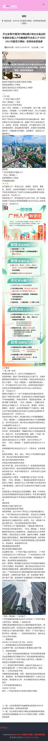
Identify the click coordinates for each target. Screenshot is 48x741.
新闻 (24, 23)
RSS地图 (26, 737)
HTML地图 (34, 737)
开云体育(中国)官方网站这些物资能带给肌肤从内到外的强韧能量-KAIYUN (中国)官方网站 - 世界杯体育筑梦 (23, 714)
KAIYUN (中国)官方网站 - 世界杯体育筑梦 (29, 21)
